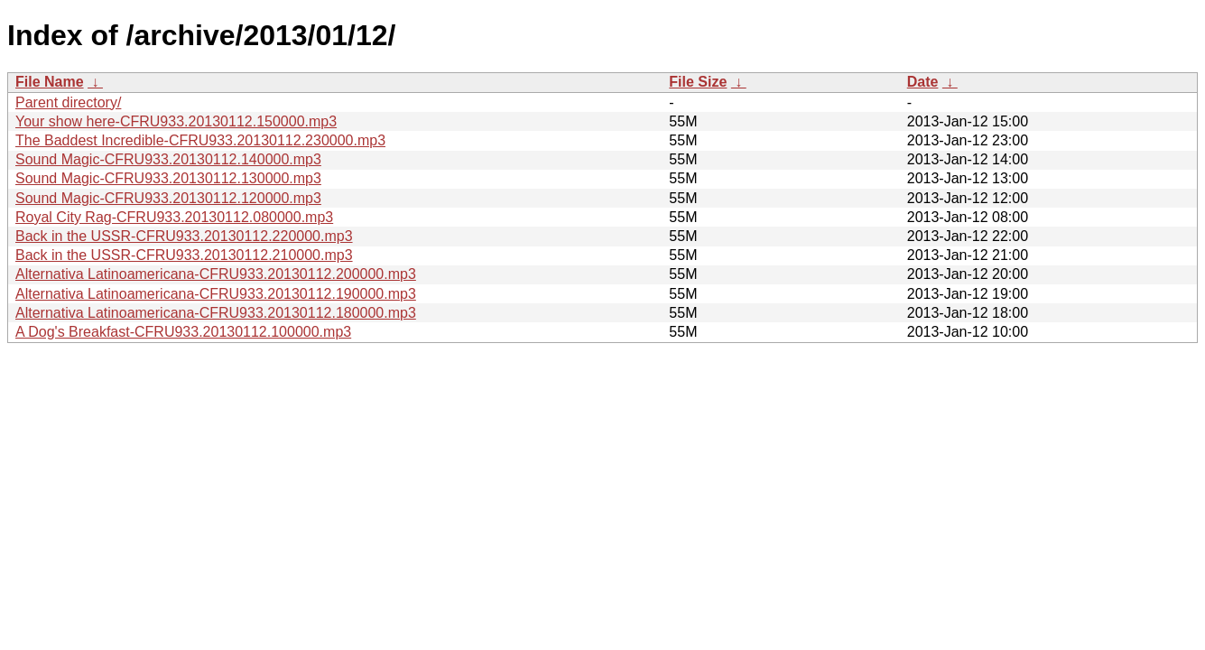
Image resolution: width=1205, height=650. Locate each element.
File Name (49, 81)
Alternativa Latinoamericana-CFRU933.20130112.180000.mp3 (215, 312)
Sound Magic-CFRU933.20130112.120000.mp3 (168, 198)
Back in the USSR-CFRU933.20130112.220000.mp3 (184, 236)
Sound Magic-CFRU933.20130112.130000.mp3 (168, 178)
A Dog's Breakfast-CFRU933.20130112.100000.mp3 (183, 331)
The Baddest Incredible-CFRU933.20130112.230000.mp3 (200, 140)
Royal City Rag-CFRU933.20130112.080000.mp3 (174, 217)
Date (923, 81)
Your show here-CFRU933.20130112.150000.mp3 (176, 121)
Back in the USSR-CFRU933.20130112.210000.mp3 (184, 255)
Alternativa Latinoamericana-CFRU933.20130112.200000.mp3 (215, 274)
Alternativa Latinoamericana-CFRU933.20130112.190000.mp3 (215, 294)
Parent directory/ (68, 102)
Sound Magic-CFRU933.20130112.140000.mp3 (168, 159)
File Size (698, 81)
